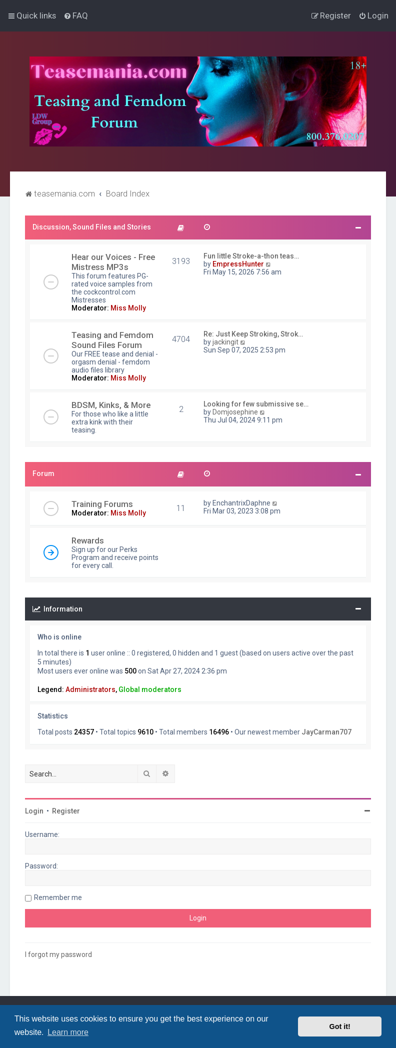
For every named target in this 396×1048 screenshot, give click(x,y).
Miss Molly (128, 308)
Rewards (88, 541)
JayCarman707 (327, 732)
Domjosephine (235, 412)
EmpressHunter (238, 264)
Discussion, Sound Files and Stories (91, 227)
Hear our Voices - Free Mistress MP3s (113, 262)
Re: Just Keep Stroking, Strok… (253, 334)
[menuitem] (76, 15)
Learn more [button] (68, 1032)
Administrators (91, 690)
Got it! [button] (340, 1026)
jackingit (225, 342)
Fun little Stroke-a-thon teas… (251, 256)
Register (66, 811)
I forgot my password (58, 954)
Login (34, 811)
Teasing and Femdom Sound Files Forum (113, 340)
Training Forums (102, 504)
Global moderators (150, 690)
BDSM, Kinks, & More (111, 405)
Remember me (58, 898)
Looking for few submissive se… (256, 404)
